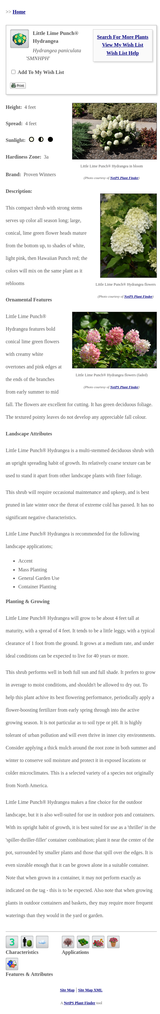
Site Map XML (90, 990)
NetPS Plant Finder (124, 178)
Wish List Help (122, 53)
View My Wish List (122, 45)
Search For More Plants (122, 37)
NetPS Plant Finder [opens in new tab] (79, 1003)
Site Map (67, 990)
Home (19, 11)
